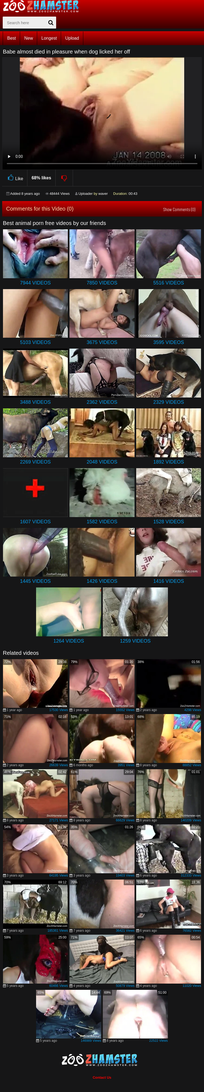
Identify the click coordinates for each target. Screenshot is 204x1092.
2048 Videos (102, 462)
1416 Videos (168, 581)
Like (14, 178)
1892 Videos (168, 462)
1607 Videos (35, 521)
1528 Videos (168, 521)
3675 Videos (102, 342)
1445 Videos (35, 581)
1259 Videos (135, 641)
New (28, 38)
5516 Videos (168, 283)
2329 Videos (168, 402)
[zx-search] (29, 23)
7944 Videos (35, 283)
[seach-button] (50, 23)
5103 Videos (35, 342)
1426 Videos (102, 581)
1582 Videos (102, 521)
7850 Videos (102, 283)
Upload (72, 38)
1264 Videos (68, 641)
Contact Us (102, 1077)
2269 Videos (35, 462)
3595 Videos (168, 342)
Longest (49, 38)
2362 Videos (102, 402)
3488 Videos (35, 402)
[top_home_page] (43, 6)
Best (11, 38)
